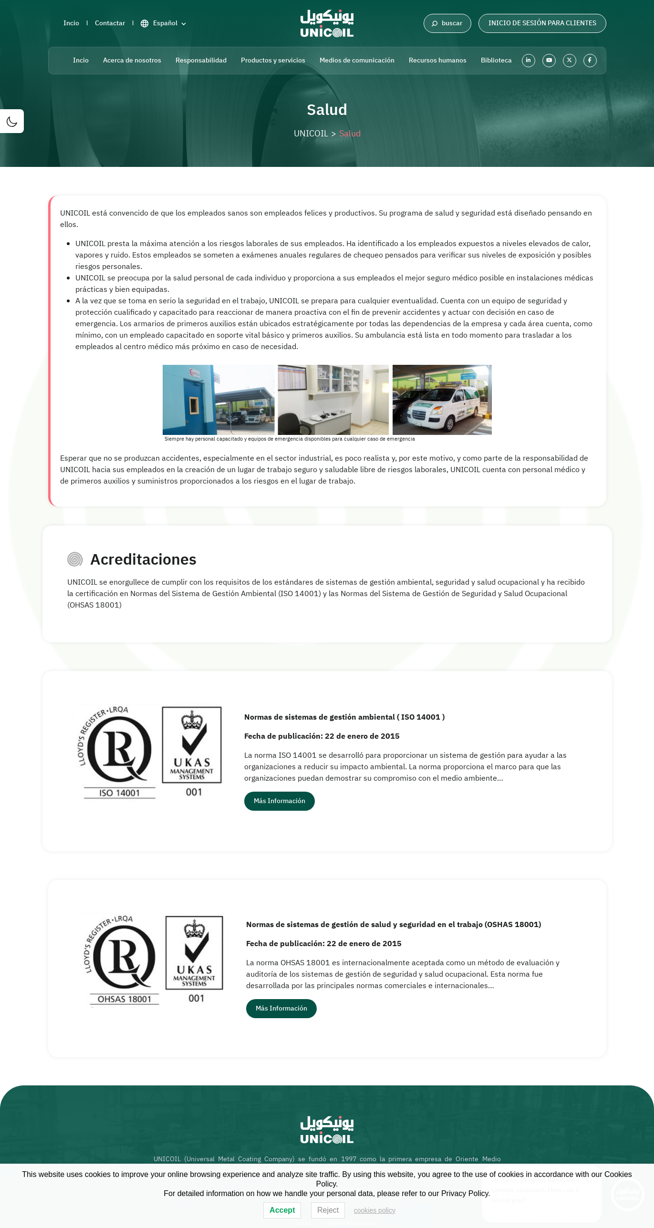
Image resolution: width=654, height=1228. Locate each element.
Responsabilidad (201, 60)
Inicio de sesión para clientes (542, 23)
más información (279, 801)
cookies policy (374, 1210)
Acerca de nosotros (132, 60)
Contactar (110, 23)
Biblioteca (496, 60)
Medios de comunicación (357, 60)
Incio (71, 23)
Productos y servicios (273, 60)
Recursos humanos (438, 60)
